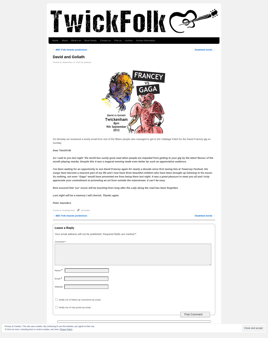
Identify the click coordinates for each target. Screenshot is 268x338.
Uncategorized (68, 210)
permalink (85, 210)
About (65, 40)
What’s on (76, 40)
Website (59, 291)
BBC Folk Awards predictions (70, 49)
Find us (118, 40)
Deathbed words (205, 49)
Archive (128, 40)
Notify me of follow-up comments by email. (80, 304)
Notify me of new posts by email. (75, 311)
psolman (87, 62)
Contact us (105, 40)
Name (59, 274)
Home (55, 40)
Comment (61, 241)
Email (59, 283)
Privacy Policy (66, 329)
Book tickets (90, 40)
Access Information (145, 40)
